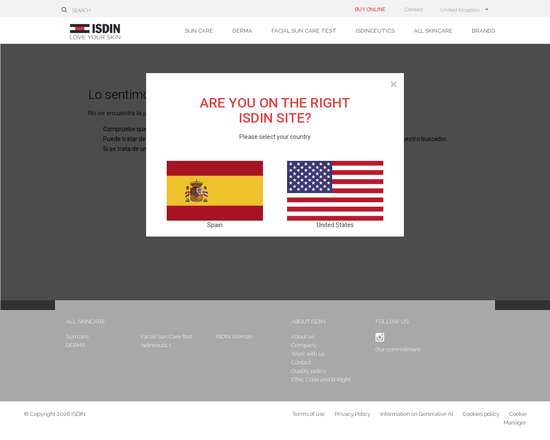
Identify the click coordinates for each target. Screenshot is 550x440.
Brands (483, 31)
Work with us (307, 354)
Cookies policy (481, 414)
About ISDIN (308, 321)
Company (304, 345)
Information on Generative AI (416, 414)
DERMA (242, 31)
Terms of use (309, 414)
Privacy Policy (352, 414)
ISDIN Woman (234, 336)
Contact (414, 9)
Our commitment (398, 349)
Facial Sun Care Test (304, 31)
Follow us (392, 321)
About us (302, 336)
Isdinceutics (375, 31)
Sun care (199, 31)
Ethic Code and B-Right (321, 379)
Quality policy (308, 371)
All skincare (433, 31)
